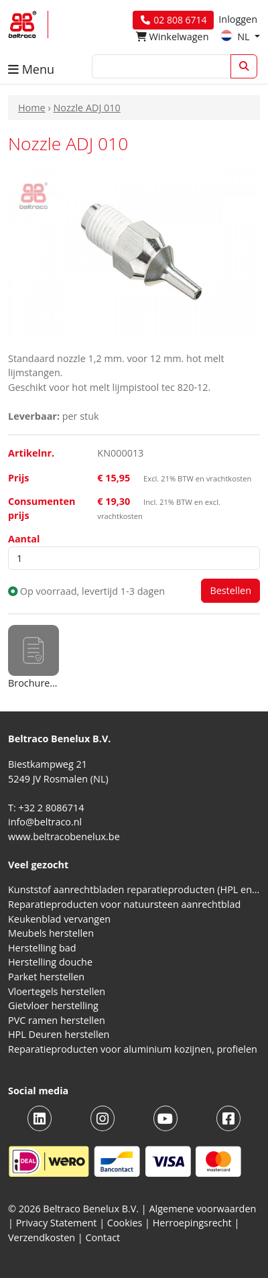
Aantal (24, 538)
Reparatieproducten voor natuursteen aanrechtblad (124, 904)
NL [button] (236, 36)
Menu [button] (31, 69)
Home (32, 107)
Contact (103, 1237)
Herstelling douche (50, 961)
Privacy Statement (56, 1222)
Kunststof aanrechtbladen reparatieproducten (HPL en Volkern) (134, 889)
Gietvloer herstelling (53, 1005)
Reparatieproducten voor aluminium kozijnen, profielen (132, 1049)
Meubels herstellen (51, 933)
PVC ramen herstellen (56, 1020)
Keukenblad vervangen (59, 919)
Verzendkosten (41, 1237)
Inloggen (237, 19)
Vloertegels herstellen (56, 991)
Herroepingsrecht (193, 1222)
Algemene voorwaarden (203, 1208)
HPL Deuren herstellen (58, 1034)
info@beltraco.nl (45, 821)
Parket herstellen (46, 976)
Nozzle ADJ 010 (86, 107)
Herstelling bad (42, 947)
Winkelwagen (172, 36)
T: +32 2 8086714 (46, 807)
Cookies (125, 1222)
